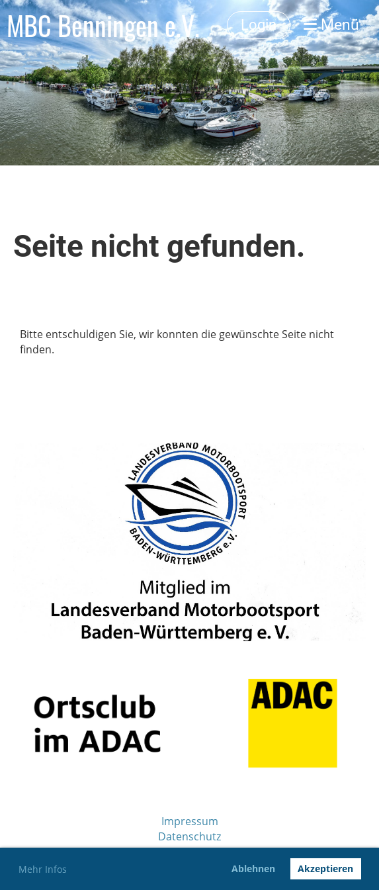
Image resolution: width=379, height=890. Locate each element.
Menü (331, 25)
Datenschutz (189, 836)
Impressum (189, 821)
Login (258, 25)
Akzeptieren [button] (325, 868)
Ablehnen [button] (253, 868)
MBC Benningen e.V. (103, 25)
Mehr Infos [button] (43, 869)
